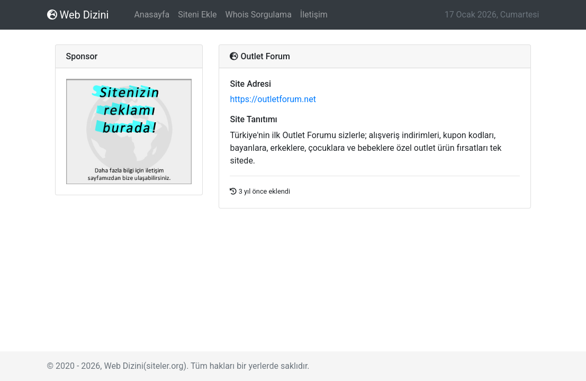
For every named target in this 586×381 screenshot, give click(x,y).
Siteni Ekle (197, 15)
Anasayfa (151, 15)
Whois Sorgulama (259, 15)
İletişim (314, 15)
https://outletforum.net (272, 99)
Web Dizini (78, 14)
